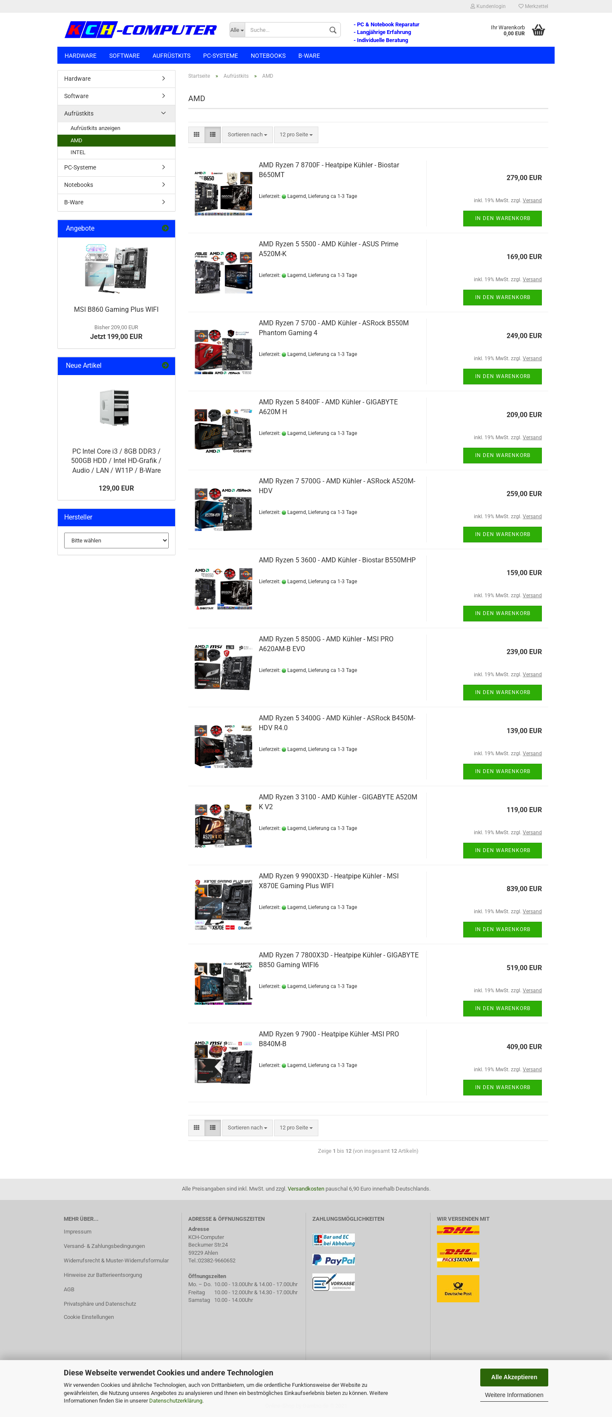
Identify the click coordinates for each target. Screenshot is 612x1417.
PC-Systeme (220, 55)
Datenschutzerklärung (175, 1400)
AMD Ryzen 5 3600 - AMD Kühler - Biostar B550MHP (337, 560)
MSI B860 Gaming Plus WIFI (116, 309)
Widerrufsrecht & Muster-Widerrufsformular (116, 1260)
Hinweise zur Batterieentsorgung (103, 1275)
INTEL (78, 152)
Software (124, 55)
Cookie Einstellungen (89, 1317)
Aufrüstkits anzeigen (95, 128)
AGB (69, 1289)
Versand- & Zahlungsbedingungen (104, 1246)
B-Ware (309, 55)
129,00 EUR (116, 488)
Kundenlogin (488, 6)
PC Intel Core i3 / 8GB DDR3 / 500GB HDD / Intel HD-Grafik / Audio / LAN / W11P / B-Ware (116, 461)
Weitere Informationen (514, 1395)
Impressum (77, 1231)
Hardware (80, 55)
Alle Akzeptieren (514, 1377)
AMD (76, 140)
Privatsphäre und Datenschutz (100, 1304)
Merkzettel (533, 6)
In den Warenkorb (502, 218)
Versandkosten (306, 1189)
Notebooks (268, 55)
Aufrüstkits (171, 55)
